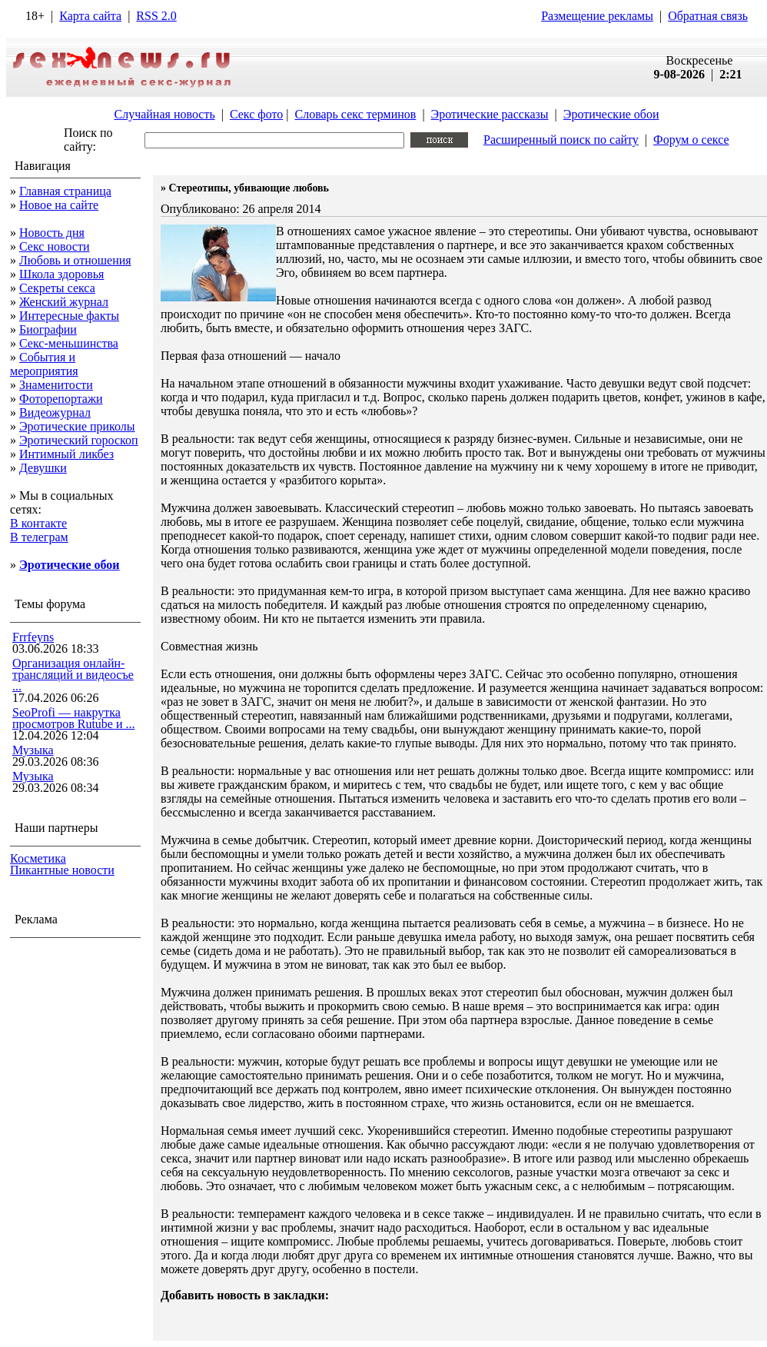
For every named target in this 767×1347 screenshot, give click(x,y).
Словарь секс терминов (355, 114)
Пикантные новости (62, 869)
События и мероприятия (44, 364)
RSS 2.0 (156, 15)
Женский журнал (63, 301)
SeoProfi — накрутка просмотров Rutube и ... (73, 718)
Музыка (33, 750)
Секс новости (54, 246)
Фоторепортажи (61, 398)
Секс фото (256, 114)
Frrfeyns (33, 637)
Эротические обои (611, 114)
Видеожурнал (55, 412)
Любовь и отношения (75, 260)
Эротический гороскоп (78, 440)
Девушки (43, 467)
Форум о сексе (691, 139)
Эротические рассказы (490, 114)
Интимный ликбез (66, 454)
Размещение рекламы (597, 15)
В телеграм (39, 537)
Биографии (48, 329)
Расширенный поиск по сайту (561, 139)
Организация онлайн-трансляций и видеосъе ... (73, 675)
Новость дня (52, 232)
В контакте (38, 523)
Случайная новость (164, 114)
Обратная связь (708, 15)
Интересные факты (69, 315)
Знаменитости (56, 384)
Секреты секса (57, 287)
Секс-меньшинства (68, 343)
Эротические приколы (77, 426)
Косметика (38, 858)
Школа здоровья (61, 274)
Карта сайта (90, 15)
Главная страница (65, 191)
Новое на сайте (58, 204)
